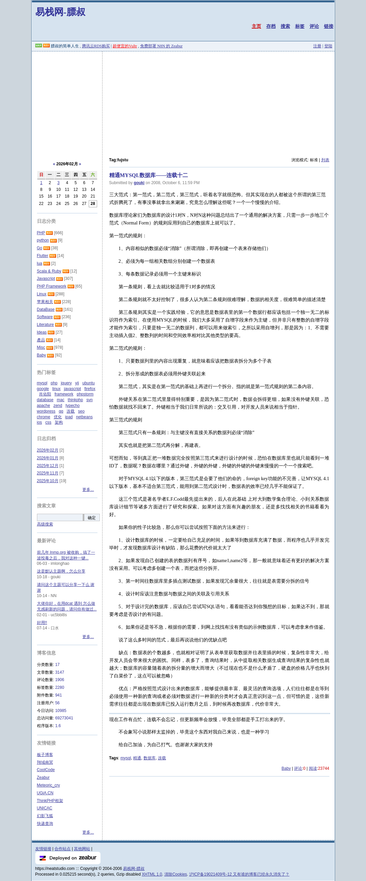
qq (61, 411)
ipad (69, 417)
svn (89, 399)
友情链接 (43, 848)
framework (63, 394)
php (54, 383)
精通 (137, 758)
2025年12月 (47, 465)
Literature (45, 324)
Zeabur (43, 777)
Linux (42, 294)
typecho (73, 405)
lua (39, 263)
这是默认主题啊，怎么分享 (61, 571)
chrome (43, 417)
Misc (41, 347)
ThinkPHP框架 (50, 800)
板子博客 (45, 754)
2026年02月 (47, 450)
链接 (328, 26)
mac (61, 399)
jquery (66, 383)
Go (39, 248)
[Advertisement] (183, 102)
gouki (139, 182)
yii (77, 383)
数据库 (150, 758)
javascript (72, 388)
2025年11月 (47, 473)
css (48, 422)
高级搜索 (45, 524)
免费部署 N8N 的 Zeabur (161, 46)
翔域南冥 (45, 762)
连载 (162, 758)
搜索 (285, 26)
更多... (88, 489)
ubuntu (88, 383)
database (45, 399)
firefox (89, 388)
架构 (59, 422)
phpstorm (85, 394)
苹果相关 (45, 301)
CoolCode (46, 769)
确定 (92, 517)
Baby (286, 768)
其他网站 (82, 848)
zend (57, 405)
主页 (256, 26)
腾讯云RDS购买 (96, 46)
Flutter (42, 255)
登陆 (328, 46)
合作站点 (62, 848)
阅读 (313, 768)
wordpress (46, 411)
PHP (41, 232)
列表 (325, 160)
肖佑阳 (45, 394)
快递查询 (45, 823)
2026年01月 (47, 458)
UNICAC (44, 808)
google (43, 388)
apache (43, 405)
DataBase (46, 309)
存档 (271, 26)
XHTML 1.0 (152, 874)
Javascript (46, 278)
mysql (125, 758)
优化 (58, 417)
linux (56, 388)
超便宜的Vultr (125, 46)
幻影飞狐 (45, 815)
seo (81, 411)
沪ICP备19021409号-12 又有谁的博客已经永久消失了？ (239, 874)
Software (45, 316)
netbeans (84, 417)
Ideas (42, 332)
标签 (299, 26)
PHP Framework (52, 286)
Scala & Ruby (49, 271)
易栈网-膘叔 (60, 12)
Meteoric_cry (48, 785)
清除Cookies (175, 874)
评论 (314, 26)
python (43, 240)
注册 (317, 46)
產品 (41, 340)
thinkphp (75, 399)
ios (39, 422)
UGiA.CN (45, 793)
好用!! (42, 622)
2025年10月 (47, 480)
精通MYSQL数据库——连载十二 (148, 175)
